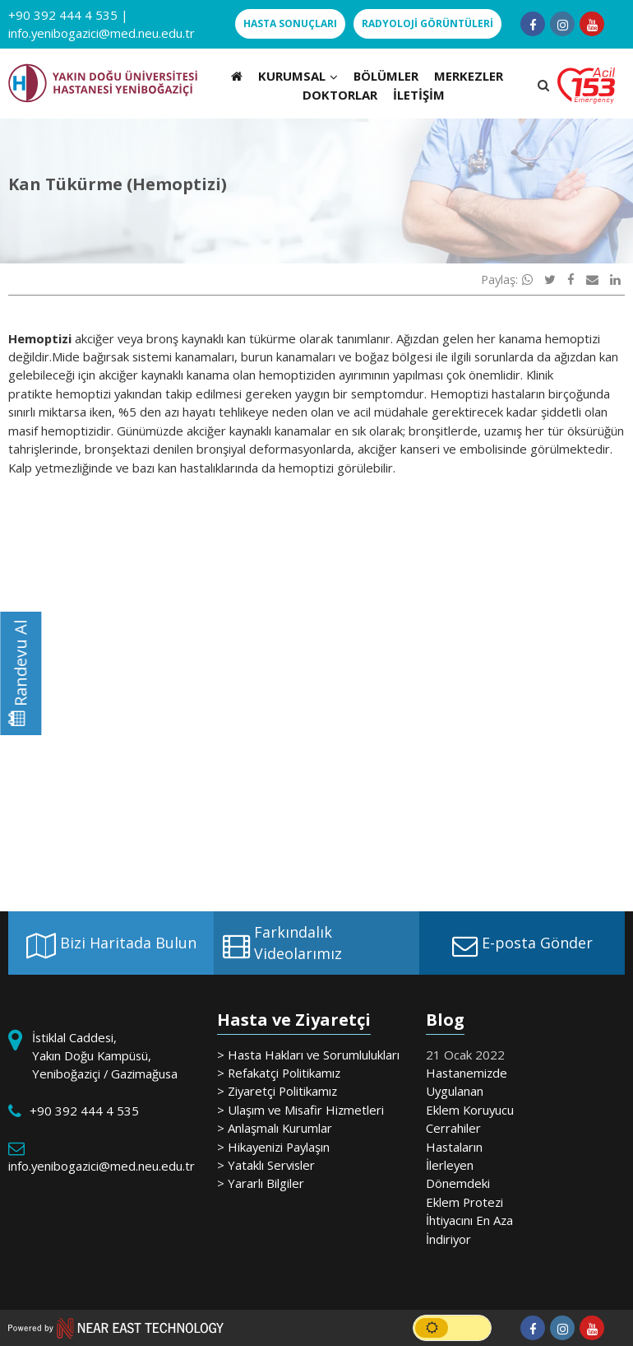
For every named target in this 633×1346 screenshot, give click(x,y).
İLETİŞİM (419, 94)
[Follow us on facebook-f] (532, 24)
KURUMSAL (298, 76)
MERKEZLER (468, 76)
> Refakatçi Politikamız (278, 1072)
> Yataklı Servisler (266, 1165)
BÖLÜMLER (385, 76)
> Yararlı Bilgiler (260, 1183)
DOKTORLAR (340, 94)
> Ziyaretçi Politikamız (277, 1091)
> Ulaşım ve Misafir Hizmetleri (300, 1109)
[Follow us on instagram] (562, 24)
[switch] (452, 1328)
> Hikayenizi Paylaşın (273, 1147)
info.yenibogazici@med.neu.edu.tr (101, 33)
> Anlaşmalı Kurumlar (274, 1128)
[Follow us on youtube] (592, 24)
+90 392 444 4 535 (63, 15)
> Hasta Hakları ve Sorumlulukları (308, 1054)
